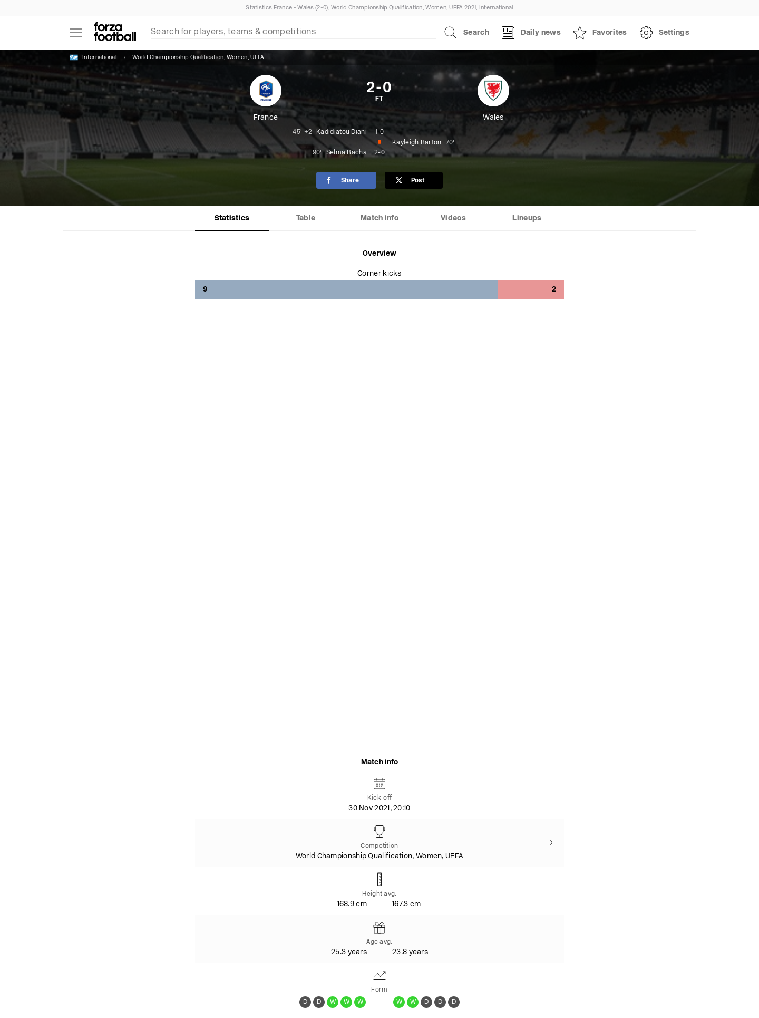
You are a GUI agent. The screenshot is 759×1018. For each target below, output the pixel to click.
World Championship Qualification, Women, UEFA (198, 58)
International (93, 57)
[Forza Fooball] (115, 32)
